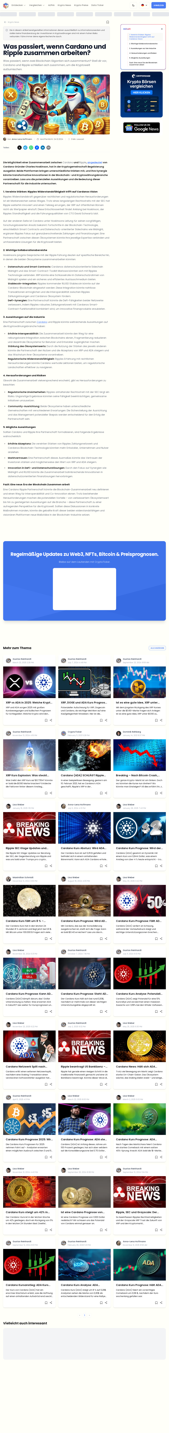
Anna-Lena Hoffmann (79, 804)
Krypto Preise (81, 5)
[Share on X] (19, 147)
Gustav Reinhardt (22, 659)
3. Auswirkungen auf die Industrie (142, 48)
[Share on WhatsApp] (31, 147)
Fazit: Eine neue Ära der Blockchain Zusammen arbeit (143, 63)
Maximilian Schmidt (23, 877)
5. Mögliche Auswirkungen (139, 58)
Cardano (42, 322)
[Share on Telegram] (25, 147)
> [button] (89, 1315)
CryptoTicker (75, 731)
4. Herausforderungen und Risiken (143, 53)
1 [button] (84, 1315)
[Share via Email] (48, 147)
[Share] (51, 720)
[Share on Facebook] (37, 147)
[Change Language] (144, 5)
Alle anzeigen (157, 648)
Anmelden (159, 5)
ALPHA (51, 5)
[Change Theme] (133, 5)
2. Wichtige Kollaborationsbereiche (143, 44)
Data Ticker (97, 5)
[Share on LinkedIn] (43, 147)
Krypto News (64, 5)
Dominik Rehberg (132, 731)
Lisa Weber (18, 804)
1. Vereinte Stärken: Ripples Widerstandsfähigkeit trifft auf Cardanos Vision (141, 37)
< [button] (79, 1315)
